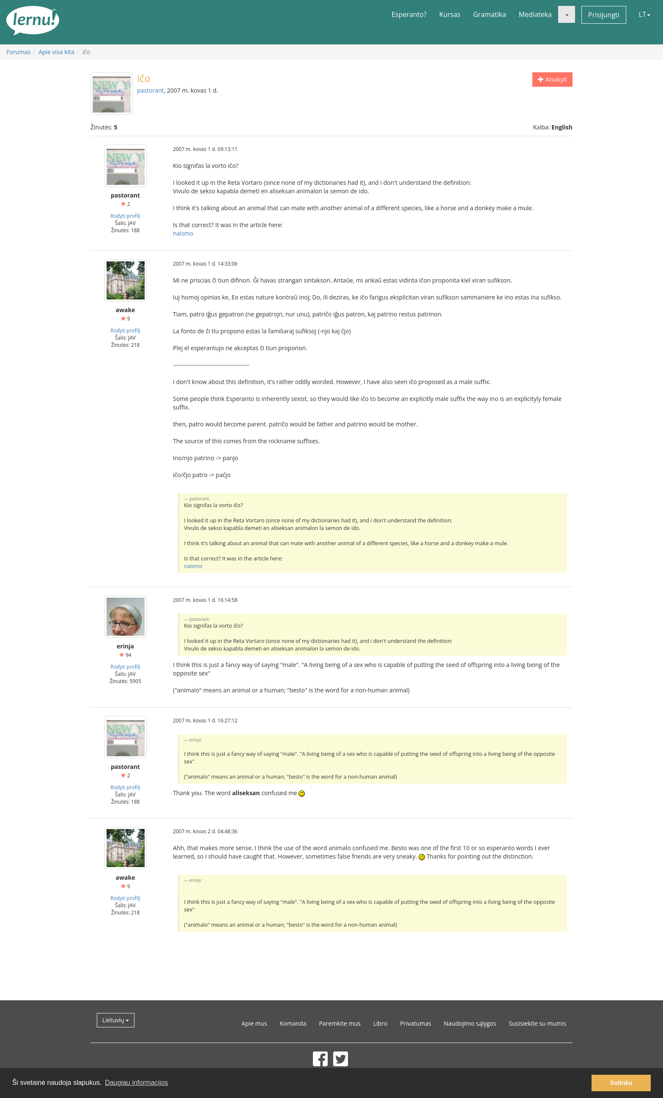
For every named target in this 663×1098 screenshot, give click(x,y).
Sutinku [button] (621, 1082)
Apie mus (254, 1023)
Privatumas (415, 1023)
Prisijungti (603, 14)
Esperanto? (409, 14)
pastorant (150, 90)
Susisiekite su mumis (537, 1023)
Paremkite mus (339, 1023)
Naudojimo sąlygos (470, 1023)
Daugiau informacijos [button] (136, 1082)
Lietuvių (115, 1020)
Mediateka (535, 14)
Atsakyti (552, 79)
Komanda (293, 1023)
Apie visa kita (56, 52)
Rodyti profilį (125, 215)
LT (644, 14)
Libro (380, 1023)
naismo (183, 233)
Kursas (449, 14)
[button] (566, 14)
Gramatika (489, 14)
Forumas (18, 52)
